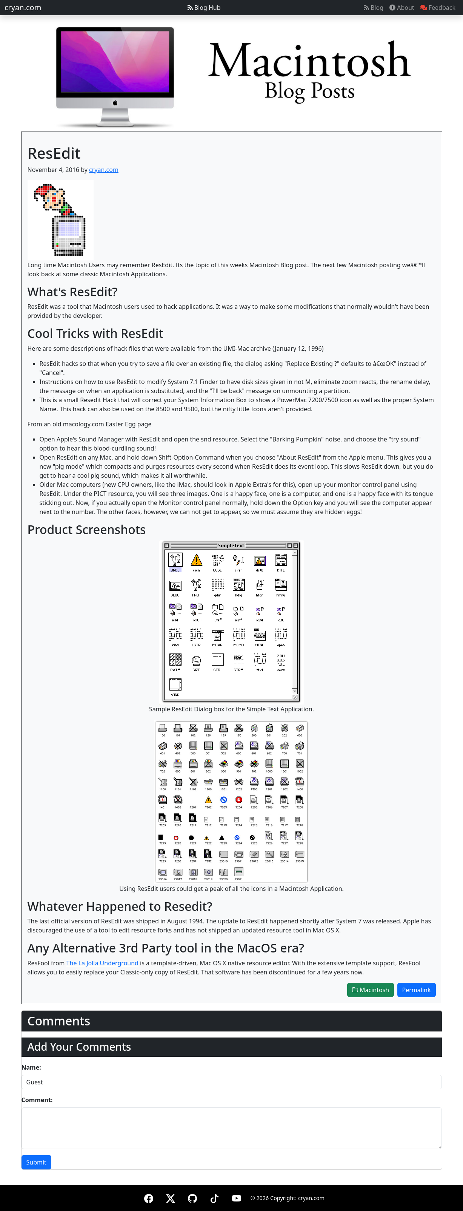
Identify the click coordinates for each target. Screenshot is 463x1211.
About (401, 7)
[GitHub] (192, 1197)
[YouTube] (236, 1197)
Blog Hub (204, 7)
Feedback (437, 7)
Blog (373, 7)
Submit (36, 1162)
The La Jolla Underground (102, 963)
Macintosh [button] (370, 990)
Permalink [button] (416, 990)
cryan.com (23, 7)
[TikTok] (214, 1197)
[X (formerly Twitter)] (170, 1197)
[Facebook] (148, 1197)
